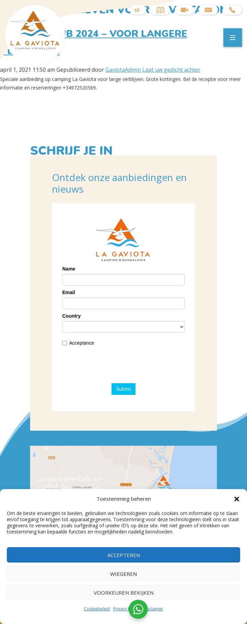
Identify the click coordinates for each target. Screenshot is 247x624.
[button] (236, 499)
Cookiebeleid (97, 609)
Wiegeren (123, 573)
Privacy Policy (126, 609)
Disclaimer (153, 609)
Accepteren (123, 555)
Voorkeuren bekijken (124, 592)
